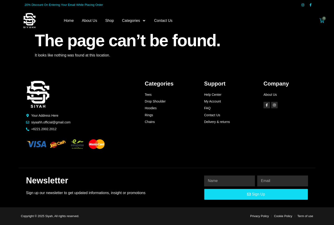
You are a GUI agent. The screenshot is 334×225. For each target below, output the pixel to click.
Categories (134, 21)
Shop (109, 21)
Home (69, 21)
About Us (89, 21)
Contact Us (163, 21)
